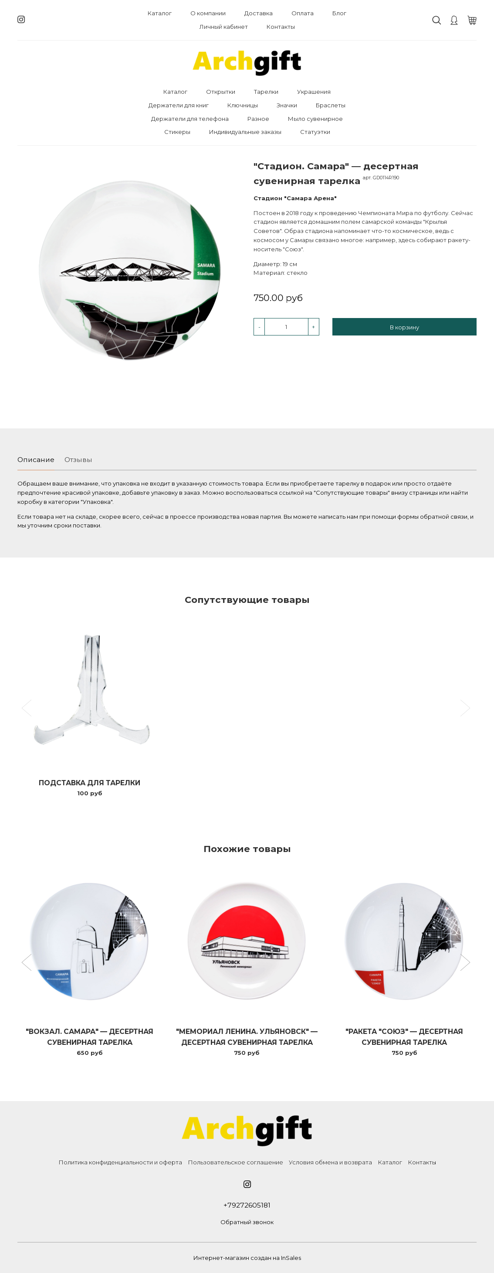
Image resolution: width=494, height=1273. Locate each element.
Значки (287, 105)
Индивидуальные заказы (245, 131)
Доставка (258, 13)
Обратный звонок (247, 1221)
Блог (339, 13)
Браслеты (330, 105)
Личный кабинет (224, 26)
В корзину (404, 327)
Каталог (160, 13)
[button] (28, 963)
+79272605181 (247, 1205)
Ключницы (242, 105)
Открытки (220, 91)
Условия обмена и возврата (330, 1162)
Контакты (281, 26)
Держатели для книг (179, 105)
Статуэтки (315, 131)
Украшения (314, 91)
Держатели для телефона (190, 118)
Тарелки (266, 91)
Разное (258, 118)
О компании (208, 13)
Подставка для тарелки (89, 783)
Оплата (302, 13)
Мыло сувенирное (315, 118)
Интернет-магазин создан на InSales (247, 1257)
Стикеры (177, 131)
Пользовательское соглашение (235, 1162)
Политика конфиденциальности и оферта (120, 1162)
